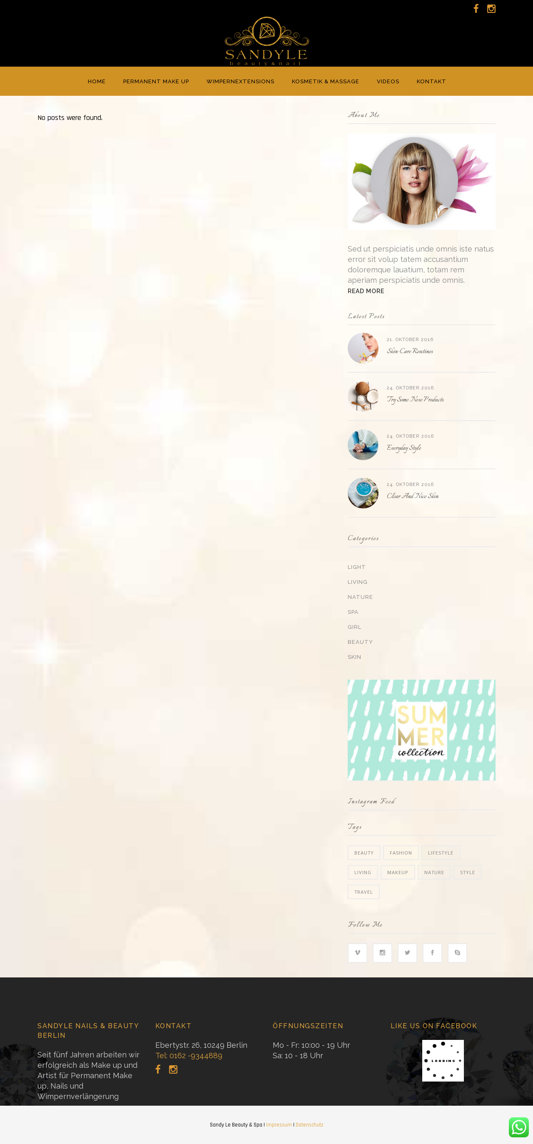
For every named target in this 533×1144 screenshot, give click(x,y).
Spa (353, 612)
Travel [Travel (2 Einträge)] (363, 892)
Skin (354, 657)
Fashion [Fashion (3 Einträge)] (401, 853)
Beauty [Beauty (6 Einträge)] (364, 853)
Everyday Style (404, 448)
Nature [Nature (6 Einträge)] (434, 872)
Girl (354, 627)
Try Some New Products (415, 400)
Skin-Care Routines (410, 351)
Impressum (279, 1125)
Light (357, 567)
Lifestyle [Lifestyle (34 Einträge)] (440, 853)
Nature (360, 597)
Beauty (360, 642)
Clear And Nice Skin (412, 496)
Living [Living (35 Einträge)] (362, 872)
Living (358, 582)
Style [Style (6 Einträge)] (467, 872)
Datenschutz (309, 1125)
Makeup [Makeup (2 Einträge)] (397, 872)
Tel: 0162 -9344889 (188, 1055)
